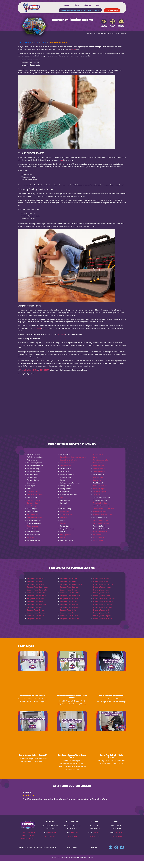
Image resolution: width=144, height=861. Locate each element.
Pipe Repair (63, 517)
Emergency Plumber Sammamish (103, 584)
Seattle (61, 160)
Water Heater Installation (100, 520)
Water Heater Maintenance (101, 523)
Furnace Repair (31, 537)
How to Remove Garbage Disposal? (33, 755)
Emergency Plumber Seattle (101, 610)
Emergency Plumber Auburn (35, 578)
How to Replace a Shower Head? (111, 695)
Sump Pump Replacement (100, 491)
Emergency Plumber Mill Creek (69, 598)
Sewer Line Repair (98, 466)
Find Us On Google (50, 836)
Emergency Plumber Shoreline (102, 587)
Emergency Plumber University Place (104, 598)
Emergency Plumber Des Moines (36, 596)
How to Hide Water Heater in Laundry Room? (72, 696)
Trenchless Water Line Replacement (103, 509)
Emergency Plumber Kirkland (68, 578)
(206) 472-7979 (44, 370)
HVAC (61, 497)
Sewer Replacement (99, 471)
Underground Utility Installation (102, 514)
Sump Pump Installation (100, 486)
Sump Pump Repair (99, 489)
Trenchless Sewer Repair (100, 503)
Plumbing (63, 523)
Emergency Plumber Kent (34, 618)
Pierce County (37, 328)
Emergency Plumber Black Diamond (37, 587)
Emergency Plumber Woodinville (102, 607)
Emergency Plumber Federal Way (36, 604)
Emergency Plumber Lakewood (69, 587)
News (24, 835)
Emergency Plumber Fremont (35, 610)
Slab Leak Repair (98, 477)
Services (66, 5)
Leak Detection (64, 511)
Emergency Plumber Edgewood (102, 616)
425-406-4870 (52, 832)
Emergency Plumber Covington (36, 593)
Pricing (76, 5)
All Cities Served (93, 10)
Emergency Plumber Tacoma (101, 593)
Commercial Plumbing (33, 500)
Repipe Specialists (65, 534)
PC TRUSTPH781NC (121, 33)
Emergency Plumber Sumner (101, 590)
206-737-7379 (96, 832)
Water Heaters (97, 534)
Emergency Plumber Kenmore (35, 616)
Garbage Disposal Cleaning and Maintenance (73, 457)
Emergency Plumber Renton (101, 581)
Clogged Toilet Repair (33, 491)
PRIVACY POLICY (72, 847)
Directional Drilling (32, 503)
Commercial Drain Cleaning (35, 494)
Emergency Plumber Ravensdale (69, 618)
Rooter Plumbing (98, 454)
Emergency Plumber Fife (34, 607)
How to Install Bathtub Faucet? (32, 695)
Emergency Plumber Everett (35, 601)
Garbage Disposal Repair (67, 463)
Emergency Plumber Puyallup (68, 613)
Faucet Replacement (33, 526)
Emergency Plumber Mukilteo (68, 601)
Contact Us (31, 832)
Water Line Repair (98, 540)
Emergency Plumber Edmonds (36, 598)
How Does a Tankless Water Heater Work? (72, 756)
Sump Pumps (97, 494)
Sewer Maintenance (98, 468)
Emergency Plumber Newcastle (69, 604)
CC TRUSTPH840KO (101, 33)
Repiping (62, 537)
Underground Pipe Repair (100, 511)
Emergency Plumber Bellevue (35, 584)
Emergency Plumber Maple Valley (69, 593)
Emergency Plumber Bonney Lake (37, 590)
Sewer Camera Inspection (100, 460)
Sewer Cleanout (97, 463)
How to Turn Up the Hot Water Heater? (111, 756)
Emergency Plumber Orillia (68, 610)
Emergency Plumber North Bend (102, 618)
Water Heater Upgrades (100, 532)
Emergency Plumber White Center (103, 604)
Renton (63, 10)
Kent (78, 10)
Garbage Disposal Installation (68, 460)
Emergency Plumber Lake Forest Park (71, 584)
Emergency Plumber (33, 514)
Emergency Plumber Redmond (102, 578)
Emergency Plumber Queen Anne (69, 616)
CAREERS (94, 847)
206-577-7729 (118, 832)
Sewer (95, 457)
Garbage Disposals (65, 466)
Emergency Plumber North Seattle (70, 607)
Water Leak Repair (98, 537)
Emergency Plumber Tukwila (101, 596)
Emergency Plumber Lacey (68, 581)
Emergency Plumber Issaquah (36, 613)
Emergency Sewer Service (34, 517)
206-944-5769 (74, 832)
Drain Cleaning (31, 506)
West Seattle (71, 10)
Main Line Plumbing (66, 514)
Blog (97, 5)
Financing (24, 838)
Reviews (31, 838)
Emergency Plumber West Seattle (103, 601)
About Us (87, 5)
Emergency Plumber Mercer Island (70, 596)
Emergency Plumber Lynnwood (69, 590)
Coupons (31, 835)
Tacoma (84, 10)
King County (61, 335)
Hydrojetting (63, 506)
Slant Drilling (97, 480)
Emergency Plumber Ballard (35, 581)
